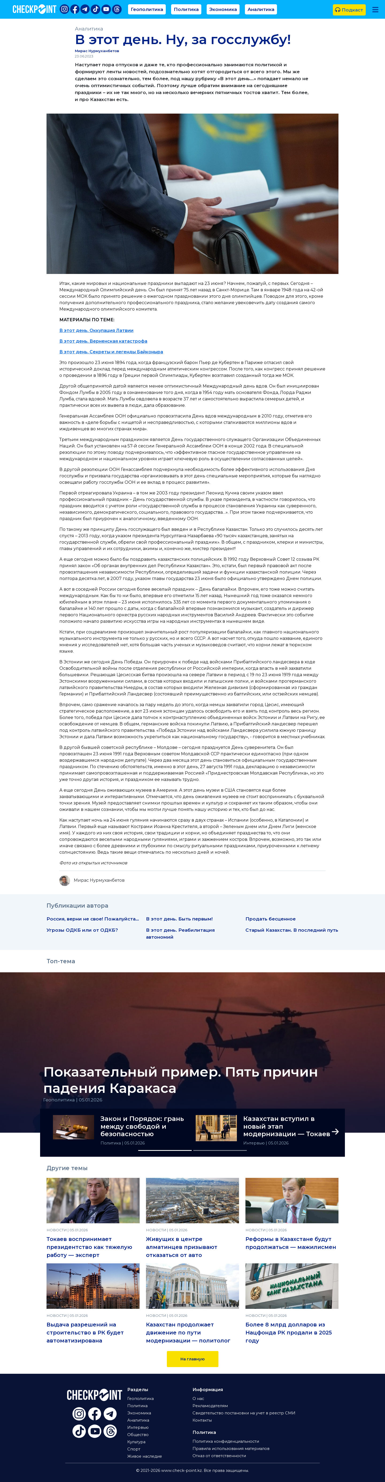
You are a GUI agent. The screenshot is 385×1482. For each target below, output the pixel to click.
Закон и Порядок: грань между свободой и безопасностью (142, 1126)
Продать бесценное (270, 919)
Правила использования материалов (231, 1448)
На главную (192, 1359)
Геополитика (147, 9)
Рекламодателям (210, 1405)
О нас (198, 1398)
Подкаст (349, 10)
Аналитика (261, 9)
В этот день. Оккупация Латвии (96, 330)
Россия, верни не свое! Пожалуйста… (93, 919)
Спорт (133, 1449)
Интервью (254, 1143)
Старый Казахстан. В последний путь (291, 930)
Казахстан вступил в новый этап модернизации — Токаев (286, 1126)
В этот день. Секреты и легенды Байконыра (111, 351)
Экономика (223, 9)
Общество (138, 1434)
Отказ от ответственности (219, 1455)
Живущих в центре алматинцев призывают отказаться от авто (181, 1247)
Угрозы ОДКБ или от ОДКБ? (82, 930)
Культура (136, 1442)
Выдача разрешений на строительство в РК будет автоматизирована (85, 1332)
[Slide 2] (220, 1150)
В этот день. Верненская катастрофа (103, 341)
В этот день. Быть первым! (179, 919)
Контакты (202, 1420)
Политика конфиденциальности (225, 1441)
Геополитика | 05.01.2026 (72, 1099)
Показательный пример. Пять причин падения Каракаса (180, 1080)
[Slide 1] (165, 1150)
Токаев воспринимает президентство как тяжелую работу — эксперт (89, 1247)
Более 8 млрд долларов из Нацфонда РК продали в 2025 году (288, 1332)
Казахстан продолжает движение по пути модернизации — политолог (188, 1332)
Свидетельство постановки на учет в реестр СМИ (243, 1413)
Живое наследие (144, 1456)
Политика (186, 9)
